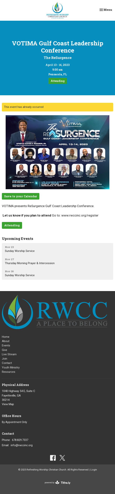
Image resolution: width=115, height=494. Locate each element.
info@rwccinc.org (22, 445)
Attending (58, 81)
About (5, 341)
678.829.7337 (20, 440)
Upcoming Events (17, 238)
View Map (8, 404)
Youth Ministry (11, 367)
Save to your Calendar (20, 196)
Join (4, 358)
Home (5, 336)
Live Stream (9, 354)
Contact (7, 363)
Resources (8, 372)
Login (94, 469)
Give (4, 350)
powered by (57, 482)
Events (6, 345)
